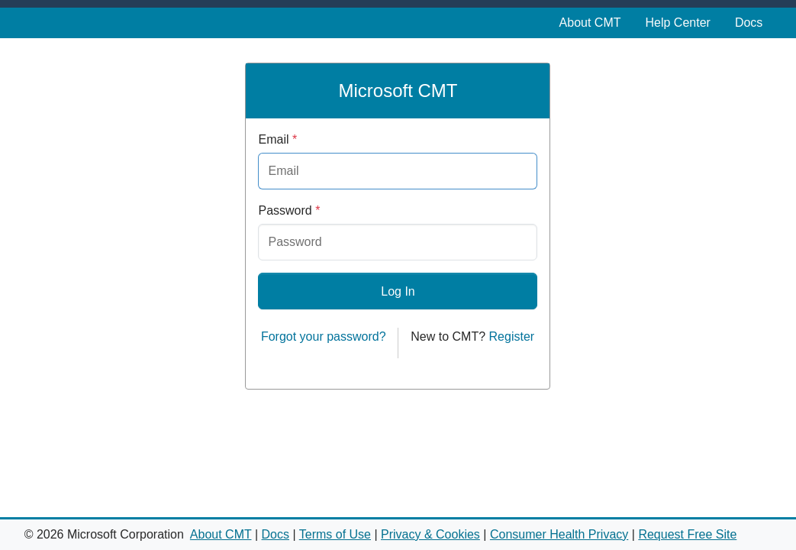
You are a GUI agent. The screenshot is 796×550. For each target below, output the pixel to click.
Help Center (678, 22)
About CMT (590, 22)
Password (289, 210)
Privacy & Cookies (430, 534)
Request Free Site (687, 534)
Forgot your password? (323, 336)
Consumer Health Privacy (559, 534)
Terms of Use (335, 534)
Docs (748, 22)
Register (512, 336)
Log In (397, 291)
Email (277, 139)
